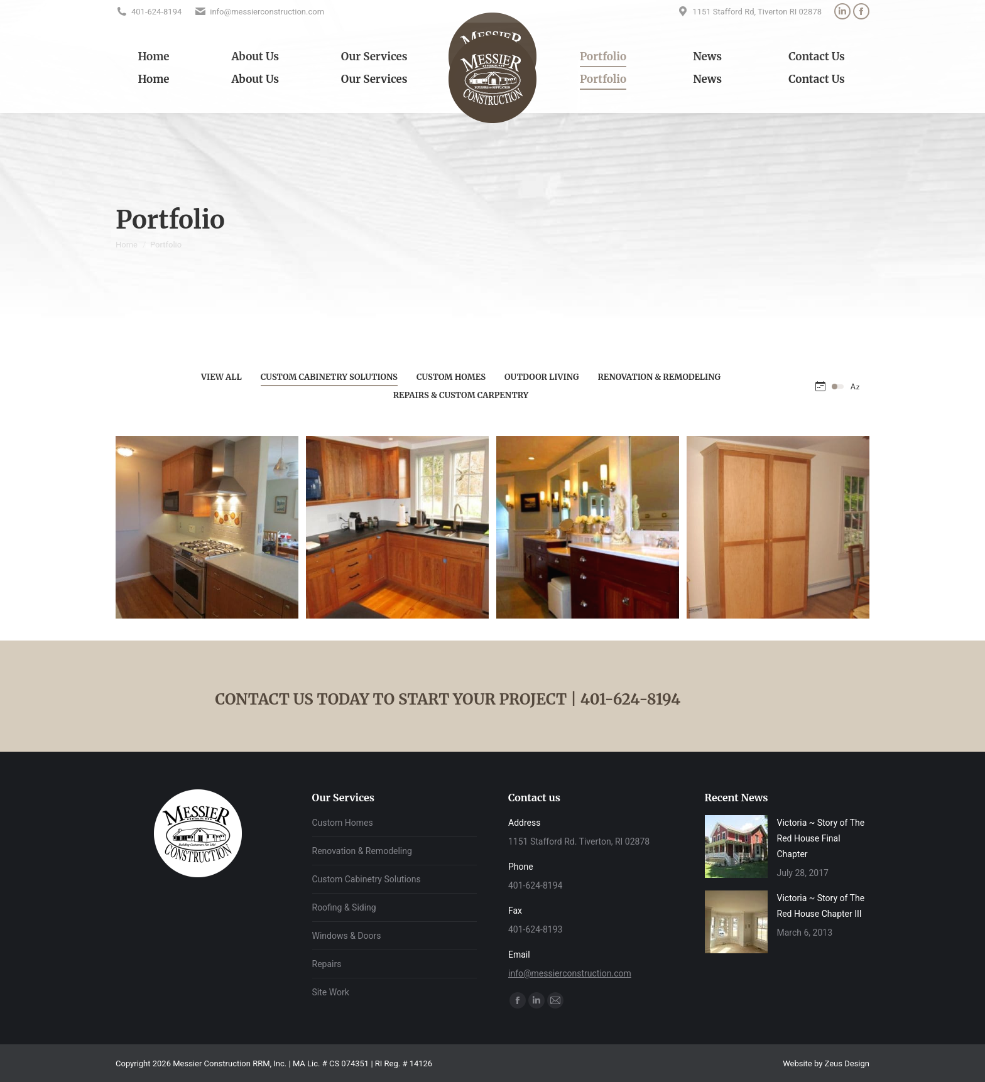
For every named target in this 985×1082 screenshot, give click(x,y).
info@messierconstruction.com (569, 973)
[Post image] (736, 846)
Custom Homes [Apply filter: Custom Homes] (451, 377)
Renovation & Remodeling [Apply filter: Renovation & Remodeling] (659, 377)
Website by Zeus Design (826, 1063)
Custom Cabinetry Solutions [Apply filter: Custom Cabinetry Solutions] (329, 377)
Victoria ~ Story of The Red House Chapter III (821, 906)
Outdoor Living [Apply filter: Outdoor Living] (541, 377)
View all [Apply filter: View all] (221, 377)
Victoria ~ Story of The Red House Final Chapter (821, 838)
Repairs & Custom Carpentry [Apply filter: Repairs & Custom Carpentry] (461, 395)
